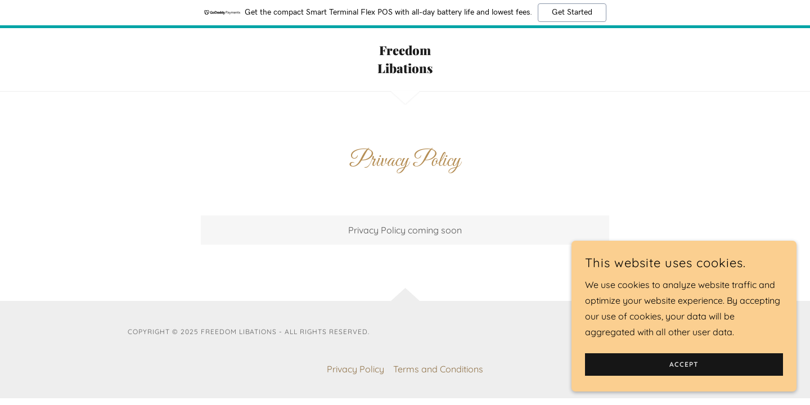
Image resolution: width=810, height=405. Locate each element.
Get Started (572, 12)
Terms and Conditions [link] (438, 369)
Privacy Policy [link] (355, 369)
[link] (405, 69)
